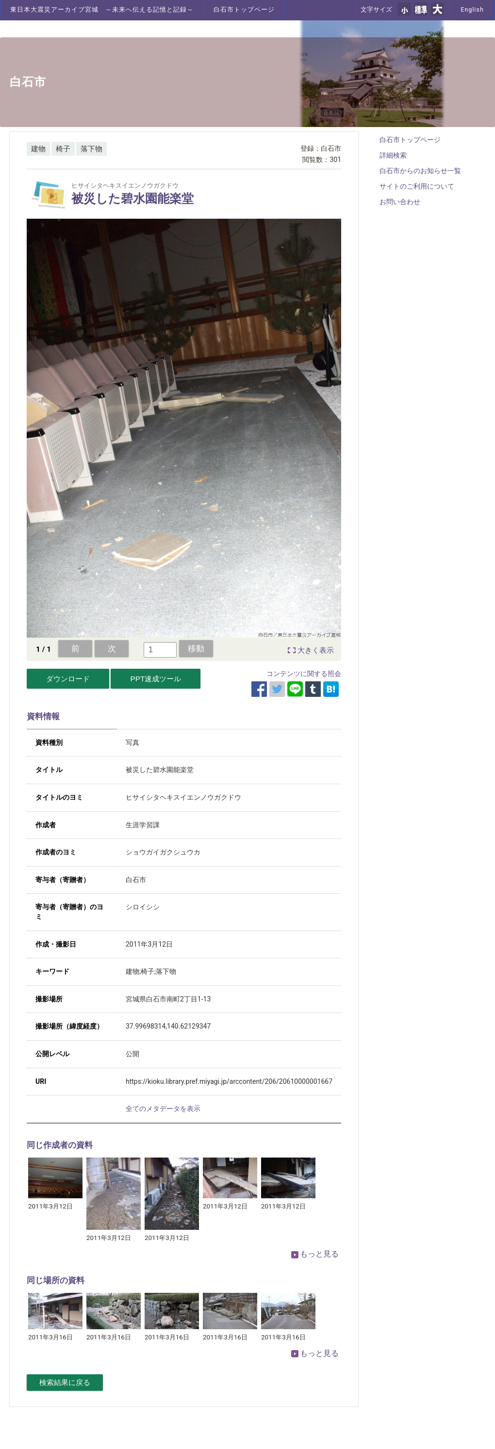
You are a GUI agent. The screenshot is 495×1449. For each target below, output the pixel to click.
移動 (196, 648)
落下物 (91, 149)
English (472, 9)
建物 (38, 149)
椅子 (63, 149)
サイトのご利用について (417, 186)
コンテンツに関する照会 (303, 673)
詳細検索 (393, 155)
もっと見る (315, 1253)
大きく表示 (315, 650)
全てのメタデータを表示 (163, 1108)
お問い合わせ (400, 202)
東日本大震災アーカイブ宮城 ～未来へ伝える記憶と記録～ (102, 9)
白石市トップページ (244, 9)
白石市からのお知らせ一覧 (420, 171)
